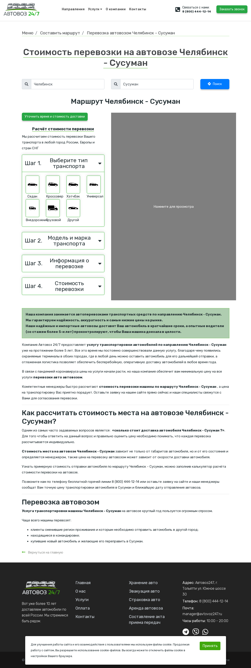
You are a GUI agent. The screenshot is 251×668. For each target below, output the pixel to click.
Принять (210, 646)
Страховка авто (144, 599)
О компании (116, 9)
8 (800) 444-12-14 (196, 11)
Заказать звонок (232, 9)
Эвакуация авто (144, 591)
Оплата (82, 608)
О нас (80, 591)
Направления (73, 9)
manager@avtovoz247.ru (202, 614)
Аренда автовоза (146, 608)
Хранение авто (143, 582)
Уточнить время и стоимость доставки (55, 116)
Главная (83, 582)
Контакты (137, 9)
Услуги (95, 9)
